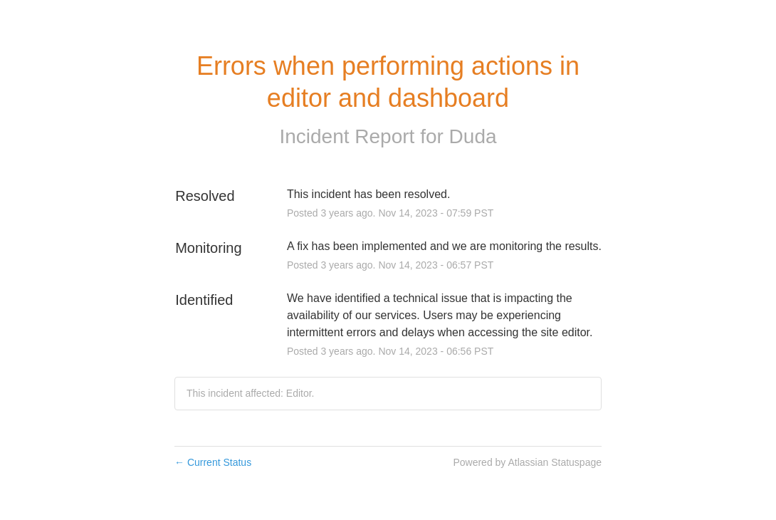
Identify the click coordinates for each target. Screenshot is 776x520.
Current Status (212, 462)
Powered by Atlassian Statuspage (527, 462)
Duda (473, 136)
